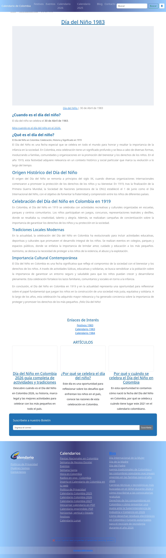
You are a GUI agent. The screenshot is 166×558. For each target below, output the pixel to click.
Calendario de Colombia (16, 6)
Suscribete (146, 435)
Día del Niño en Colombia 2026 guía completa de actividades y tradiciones (35, 382)
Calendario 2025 (83, 6)
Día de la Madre (118, 469)
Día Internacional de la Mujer (126, 465)
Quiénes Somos (20, 475)
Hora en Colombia (71, 481)
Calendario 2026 (64, 6)
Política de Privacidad (73, 497)
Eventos (50, 4)
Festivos (39, 4)
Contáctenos (18, 479)
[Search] (132, 5)
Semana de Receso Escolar (76, 470)
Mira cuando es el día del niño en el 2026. (36, 128)
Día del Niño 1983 (83, 21)
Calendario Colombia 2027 (76, 508)
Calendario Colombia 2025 (76, 501)
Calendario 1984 (85, 333)
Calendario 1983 (85, 329)
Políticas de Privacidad (24, 472)
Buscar (153, 6)
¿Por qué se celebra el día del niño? (83, 387)
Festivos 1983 (85, 325)
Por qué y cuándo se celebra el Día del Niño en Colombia (131, 381)
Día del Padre (117, 473)
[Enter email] (76, 435)
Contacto (110, 4)
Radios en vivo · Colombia (75, 485)
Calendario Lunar (70, 528)
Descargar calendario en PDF (77, 512)
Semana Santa (68, 477)
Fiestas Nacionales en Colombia (79, 466)
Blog (100, 4)
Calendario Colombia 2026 (76, 505)
